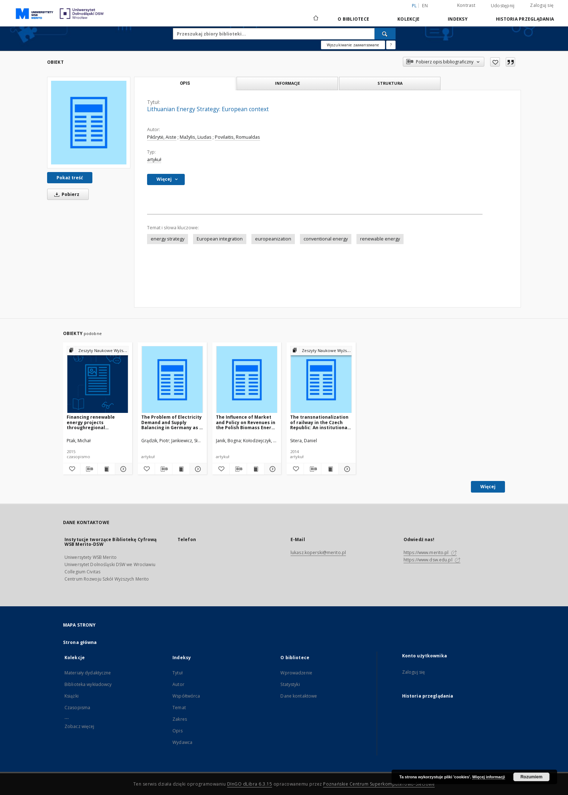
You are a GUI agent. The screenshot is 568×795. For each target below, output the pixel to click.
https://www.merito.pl (430, 552)
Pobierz (65, 194)
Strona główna (80, 642)
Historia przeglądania (525, 19)
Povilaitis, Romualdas (237, 137)
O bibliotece (353, 19)
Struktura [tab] (389, 83)
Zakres (179, 719)
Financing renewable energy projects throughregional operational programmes (96, 422)
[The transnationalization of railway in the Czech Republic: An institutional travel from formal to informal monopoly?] (321, 379)
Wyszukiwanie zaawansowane (353, 44)
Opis (177, 731)
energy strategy (167, 239)
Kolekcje (408, 19)
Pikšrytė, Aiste (161, 137)
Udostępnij (503, 6)
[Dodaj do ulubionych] (495, 62)
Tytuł (177, 673)
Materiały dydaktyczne (87, 673)
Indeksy (458, 19)
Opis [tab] (185, 83)
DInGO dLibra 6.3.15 (249, 784)
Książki (71, 696)
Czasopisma (77, 707)
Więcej (488, 487)
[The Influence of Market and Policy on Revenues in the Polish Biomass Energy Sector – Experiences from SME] (246, 379)
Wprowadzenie (296, 673)
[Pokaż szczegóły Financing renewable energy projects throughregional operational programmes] (122, 469)
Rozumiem (532, 776)
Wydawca (182, 742)
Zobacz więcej (79, 726)
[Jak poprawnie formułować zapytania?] (391, 45)
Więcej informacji (488, 777)
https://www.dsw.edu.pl (432, 560)
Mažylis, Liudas (196, 137)
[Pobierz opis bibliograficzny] (88, 469)
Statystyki (290, 684)
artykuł (154, 159)
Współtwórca (186, 696)
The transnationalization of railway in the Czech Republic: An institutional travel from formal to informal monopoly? (319, 422)
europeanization (273, 239)
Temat (179, 707)
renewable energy (380, 239)
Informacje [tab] (287, 83)
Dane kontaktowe (298, 696)
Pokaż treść (70, 178)
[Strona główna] (315, 19)
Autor (178, 684)
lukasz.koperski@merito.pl (318, 552)
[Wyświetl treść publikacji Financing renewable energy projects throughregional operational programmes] (106, 469)
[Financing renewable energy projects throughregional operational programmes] (97, 379)
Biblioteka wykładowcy (88, 684)
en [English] (425, 5)
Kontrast (466, 5)
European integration (220, 239)
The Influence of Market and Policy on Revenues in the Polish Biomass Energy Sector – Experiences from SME (246, 422)
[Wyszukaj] (385, 33)
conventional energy (326, 239)
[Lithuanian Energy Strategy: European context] (88, 122)
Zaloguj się (542, 5)
